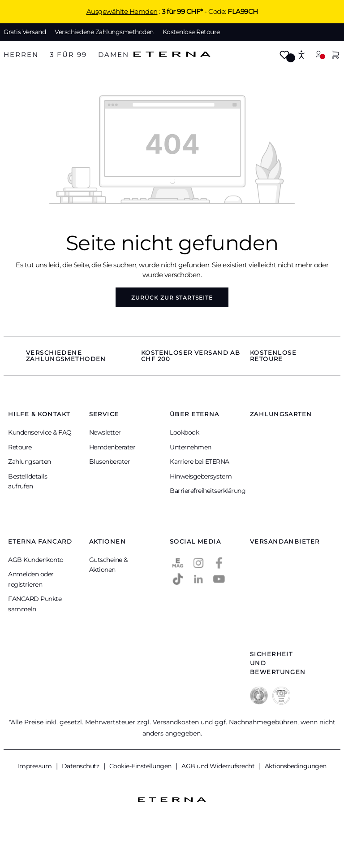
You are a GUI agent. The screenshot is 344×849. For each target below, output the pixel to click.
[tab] (21, 55)
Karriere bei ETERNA (199, 461)
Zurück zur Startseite (172, 297)
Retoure (20, 447)
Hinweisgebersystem (201, 476)
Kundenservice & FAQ (40, 432)
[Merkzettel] (284, 55)
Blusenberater (109, 461)
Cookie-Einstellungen (141, 766)
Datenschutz (81, 766)
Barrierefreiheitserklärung (207, 491)
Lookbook (184, 432)
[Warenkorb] (335, 55)
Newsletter (105, 432)
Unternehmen (190, 447)
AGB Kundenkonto (36, 560)
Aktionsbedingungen (296, 766)
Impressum (35, 766)
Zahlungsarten (29, 461)
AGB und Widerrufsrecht (218, 766)
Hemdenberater (112, 447)
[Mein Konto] (318, 54)
